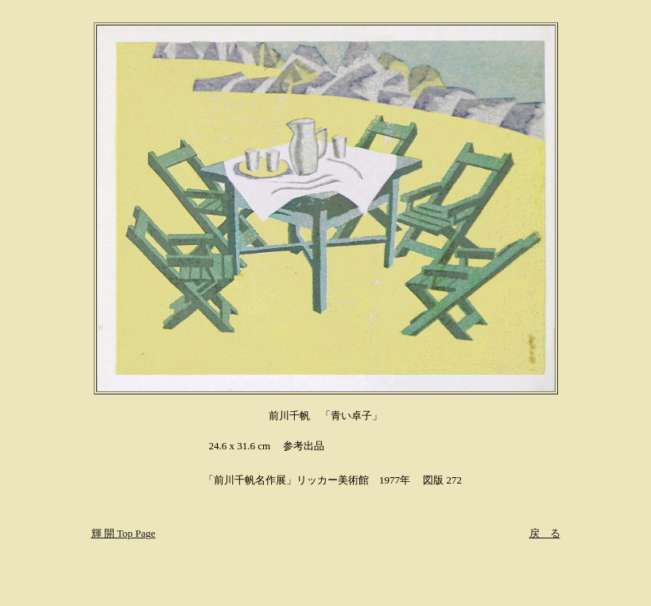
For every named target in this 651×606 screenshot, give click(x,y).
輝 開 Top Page (123, 533)
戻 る (544, 533)
